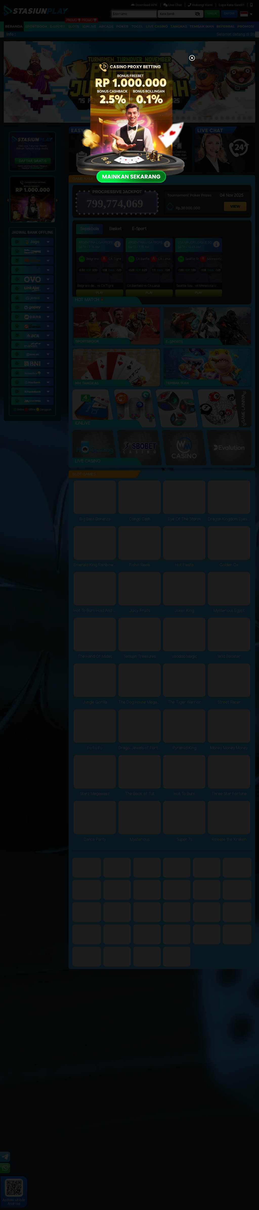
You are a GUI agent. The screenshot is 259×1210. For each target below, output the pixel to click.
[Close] (192, 58)
